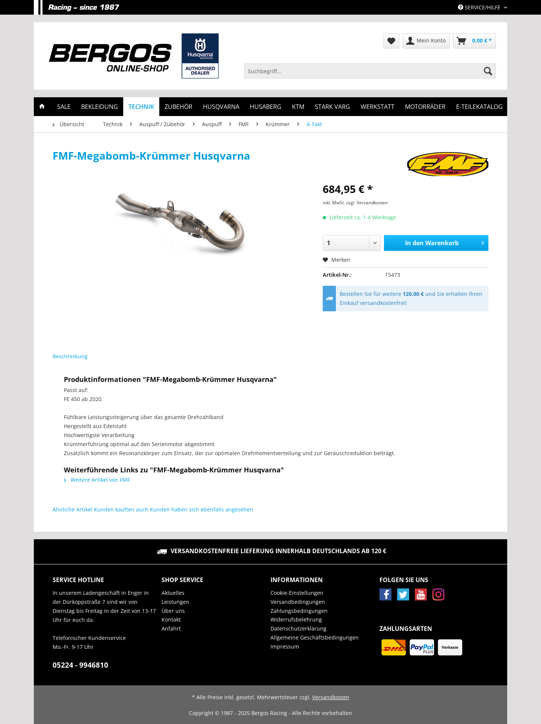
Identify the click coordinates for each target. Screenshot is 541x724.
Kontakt (171, 619)
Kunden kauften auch (121, 509)
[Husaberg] (266, 106)
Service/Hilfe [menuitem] (480, 7)
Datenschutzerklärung (298, 628)
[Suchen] (488, 70)
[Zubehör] (178, 106)
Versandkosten (330, 697)
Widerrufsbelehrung (296, 619)
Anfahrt (171, 628)
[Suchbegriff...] (370, 70)
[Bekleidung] (99, 106)
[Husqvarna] (221, 106)
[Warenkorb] (474, 40)
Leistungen (175, 601)
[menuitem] (370, 74)
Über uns (173, 610)
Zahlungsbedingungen (299, 610)
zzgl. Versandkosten (367, 202)
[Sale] (64, 106)
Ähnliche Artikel (72, 509)
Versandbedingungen (297, 601)
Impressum (284, 646)
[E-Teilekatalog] (479, 106)
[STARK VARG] (332, 106)
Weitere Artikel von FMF (97, 479)
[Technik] (141, 106)
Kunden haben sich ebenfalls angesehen (201, 509)
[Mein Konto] (426, 40)
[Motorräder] (425, 106)
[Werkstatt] (377, 106)
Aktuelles (173, 592)
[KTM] (298, 106)
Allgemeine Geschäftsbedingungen (314, 637)
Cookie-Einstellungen (296, 592)
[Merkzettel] (391, 40)
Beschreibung (70, 356)
